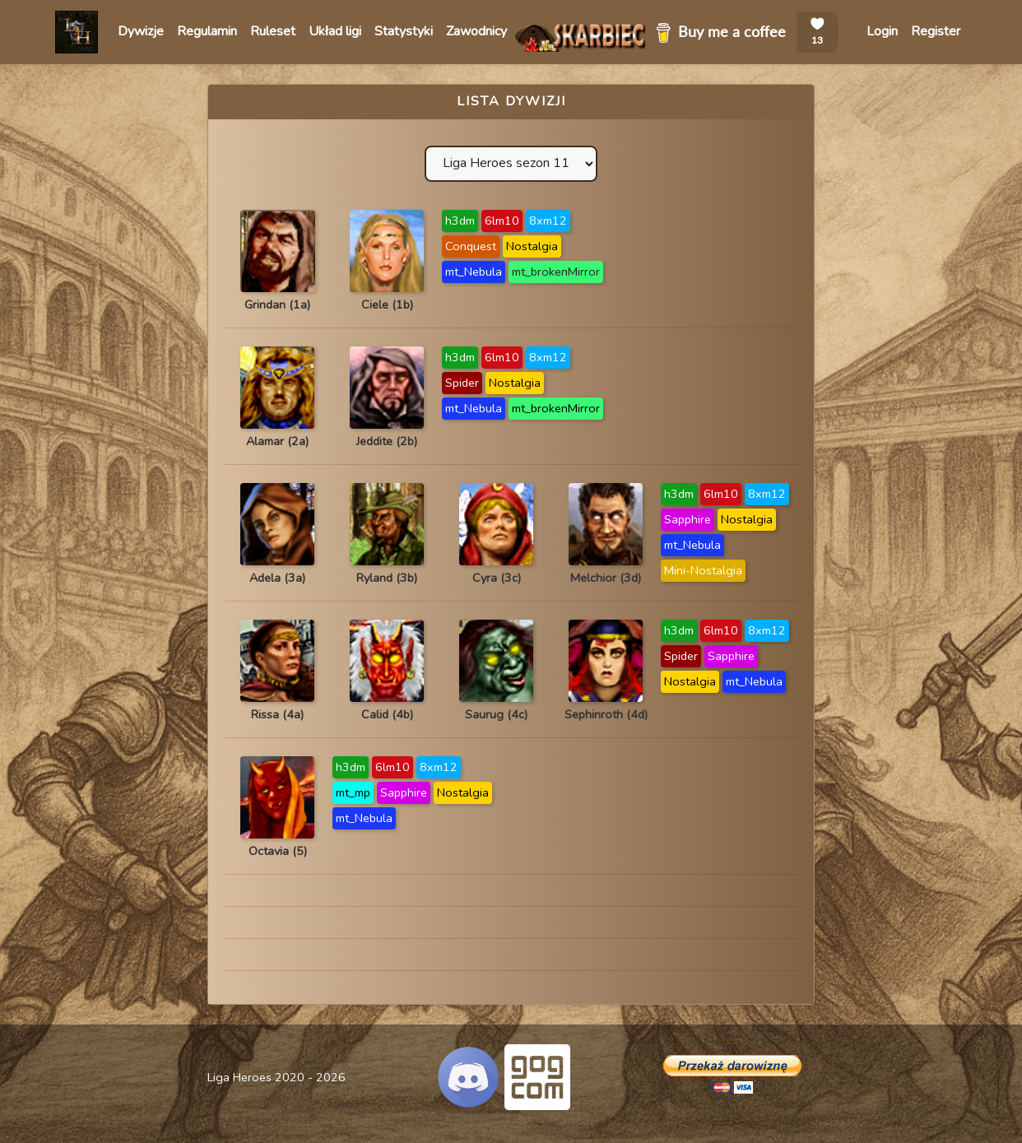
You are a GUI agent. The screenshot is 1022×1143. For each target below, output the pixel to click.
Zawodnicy (476, 31)
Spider (462, 382)
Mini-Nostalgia (703, 570)
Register (935, 31)
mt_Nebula (473, 271)
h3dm (460, 220)
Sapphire (687, 519)
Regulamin (207, 31)
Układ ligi (335, 31)
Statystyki (403, 31)
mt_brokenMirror (556, 271)
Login (882, 31)
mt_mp (353, 792)
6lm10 (502, 220)
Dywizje (141, 31)
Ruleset (272, 31)
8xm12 (548, 220)
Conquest (470, 246)
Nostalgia (532, 246)
